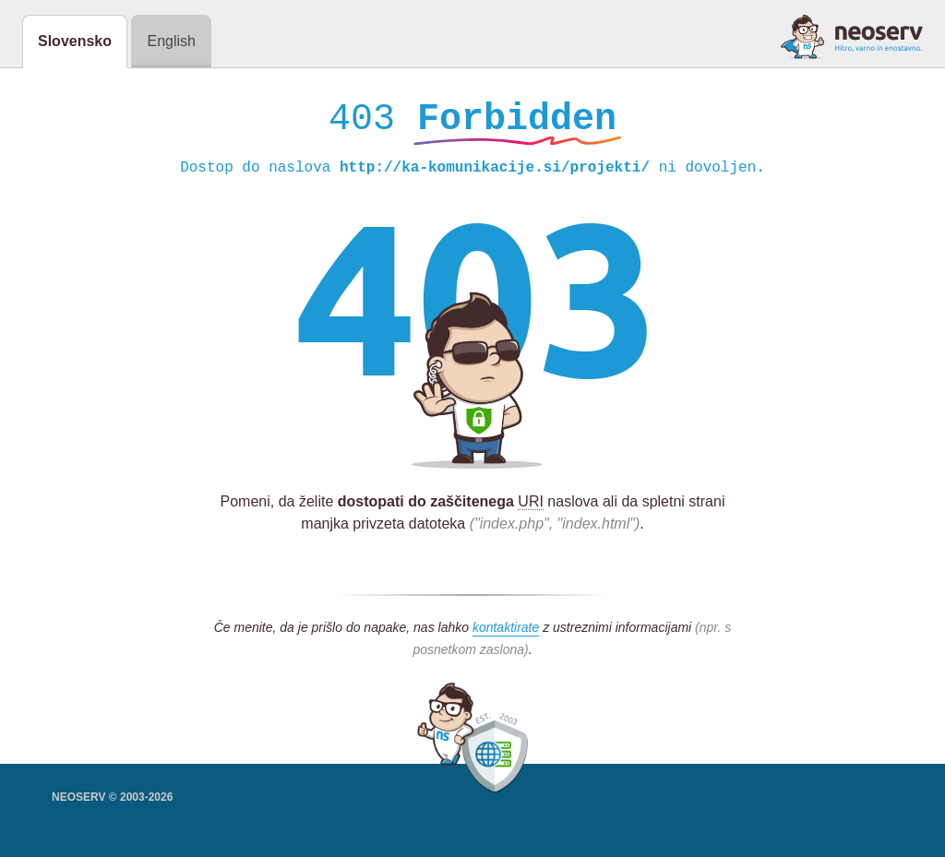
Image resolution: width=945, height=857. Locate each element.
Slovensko (75, 41)
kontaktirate (505, 632)
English (171, 41)
